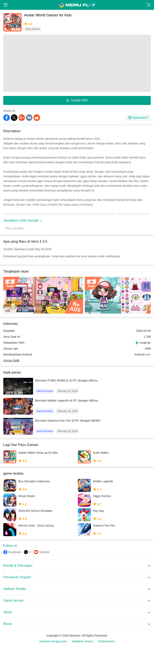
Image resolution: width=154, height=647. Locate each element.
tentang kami (106, 641)
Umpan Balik (11, 360)
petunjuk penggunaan (53, 641)
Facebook (14, 552)
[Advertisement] (77, 63)
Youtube (44, 552)
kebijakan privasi (82, 641)
